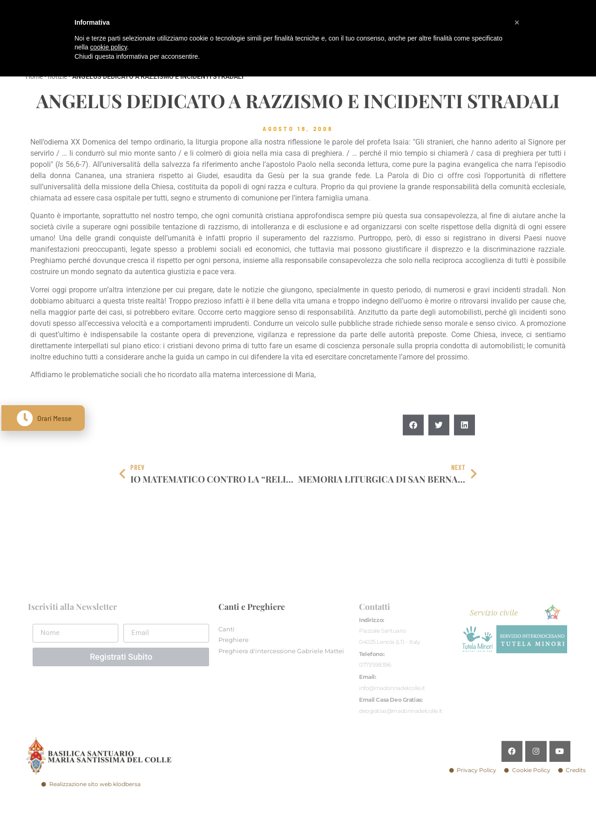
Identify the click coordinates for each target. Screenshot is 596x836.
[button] (413, 452)
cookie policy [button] (108, 47)
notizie (57, 76)
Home (34, 76)
